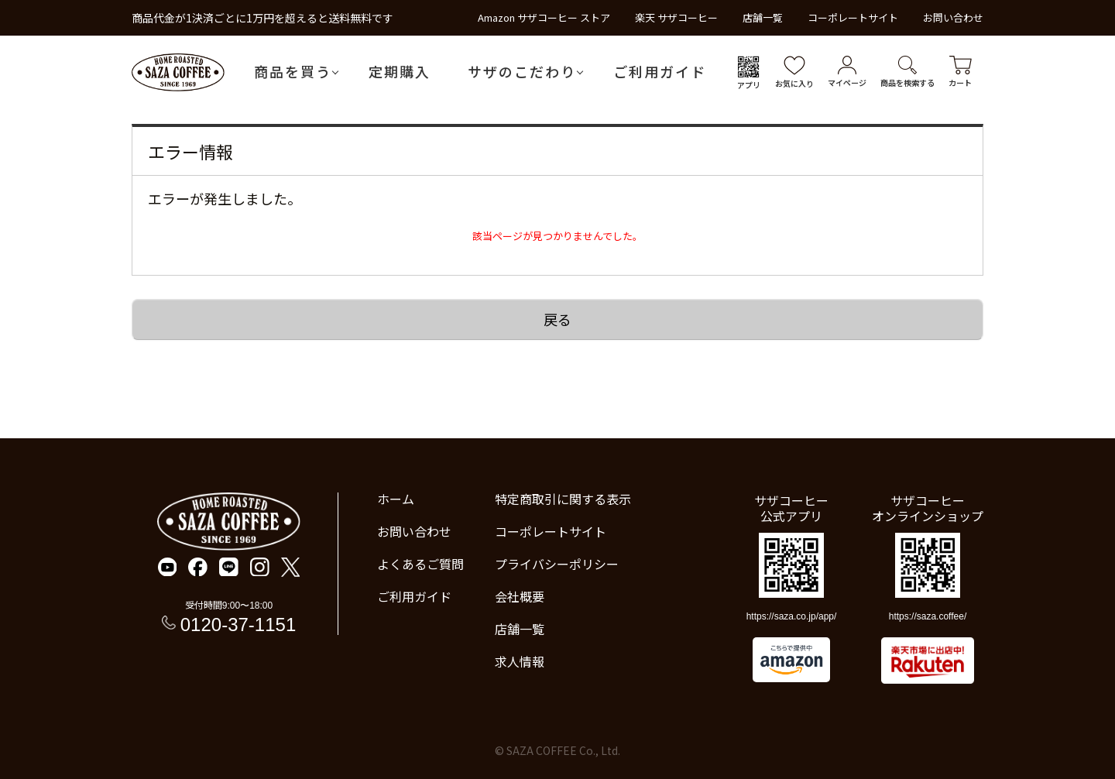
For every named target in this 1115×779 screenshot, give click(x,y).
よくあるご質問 (420, 564)
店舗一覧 (763, 17)
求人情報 (519, 661)
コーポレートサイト (853, 17)
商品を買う (292, 71)
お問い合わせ (953, 17)
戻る (557, 319)
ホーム (395, 498)
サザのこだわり (522, 71)
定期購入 (400, 71)
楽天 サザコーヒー (676, 17)
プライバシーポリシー (557, 564)
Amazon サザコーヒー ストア (544, 17)
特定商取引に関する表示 (563, 498)
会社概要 (519, 596)
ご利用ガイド (659, 71)
